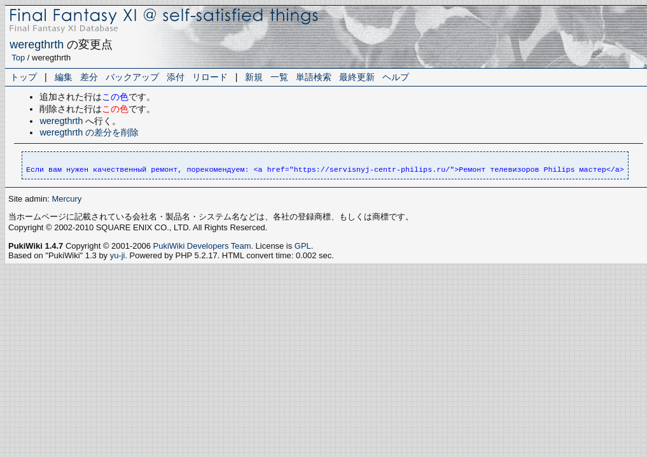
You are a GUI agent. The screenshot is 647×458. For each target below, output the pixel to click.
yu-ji (117, 255)
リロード (210, 77)
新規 (254, 77)
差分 (89, 77)
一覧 (279, 77)
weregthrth (37, 44)
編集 (64, 77)
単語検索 (313, 77)
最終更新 (357, 77)
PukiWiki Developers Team (202, 246)
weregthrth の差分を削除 (89, 132)
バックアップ (132, 77)
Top (18, 57)
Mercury (66, 199)
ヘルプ (395, 77)
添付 (175, 77)
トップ (23, 77)
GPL (303, 246)
